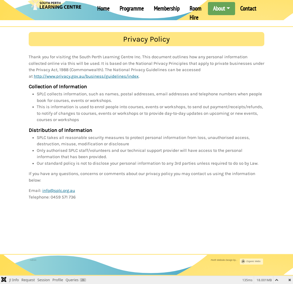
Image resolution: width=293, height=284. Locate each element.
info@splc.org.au (58, 190)
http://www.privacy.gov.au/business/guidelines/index (86, 76)
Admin (33, 260)
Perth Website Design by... (224, 260)
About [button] (219, 8)
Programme (132, 8)
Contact (248, 8)
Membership (166, 8)
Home (103, 8)
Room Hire (195, 13)
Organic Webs (253, 261)
